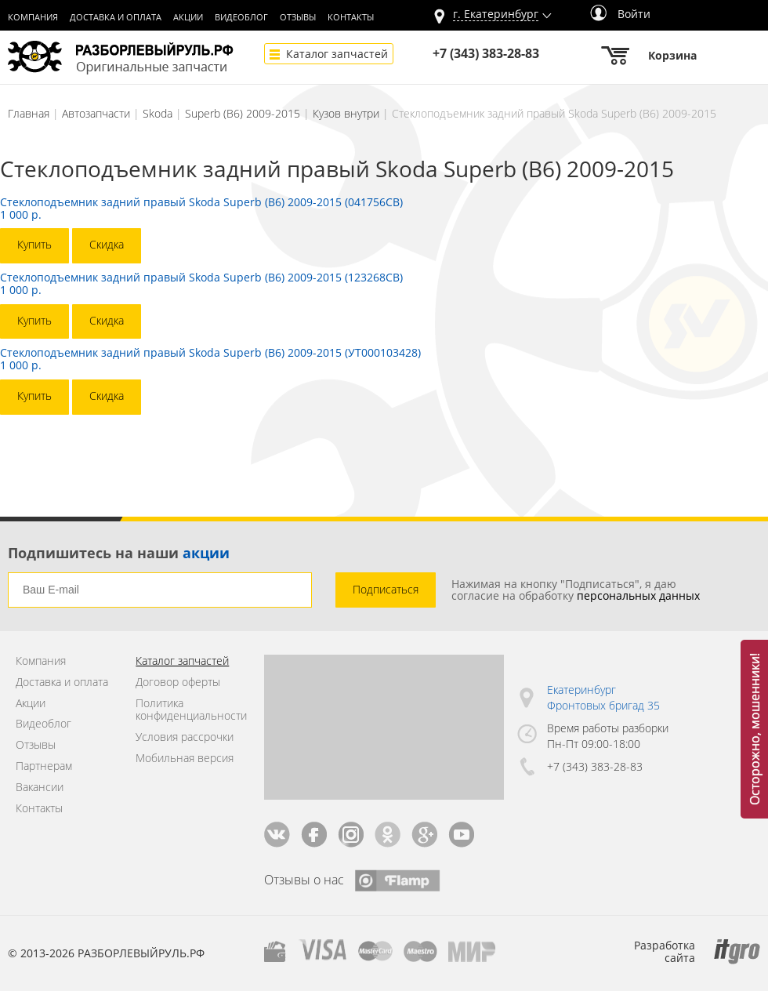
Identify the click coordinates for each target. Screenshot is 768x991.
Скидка (106, 244)
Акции (188, 17)
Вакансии (39, 787)
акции (206, 552)
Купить (34, 244)
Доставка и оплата (115, 17)
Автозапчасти (96, 113)
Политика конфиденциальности (188, 710)
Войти (620, 13)
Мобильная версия (185, 758)
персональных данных (638, 595)
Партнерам (44, 766)
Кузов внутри (346, 113)
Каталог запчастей (337, 53)
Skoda (157, 113)
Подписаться (385, 589)
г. (495, 14)
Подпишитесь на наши (119, 553)
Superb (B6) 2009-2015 (242, 113)
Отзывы (298, 17)
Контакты (351, 17)
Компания (33, 17)
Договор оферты (178, 682)
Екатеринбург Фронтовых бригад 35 (603, 697)
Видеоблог (241, 17)
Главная (28, 113)
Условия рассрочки (185, 737)
